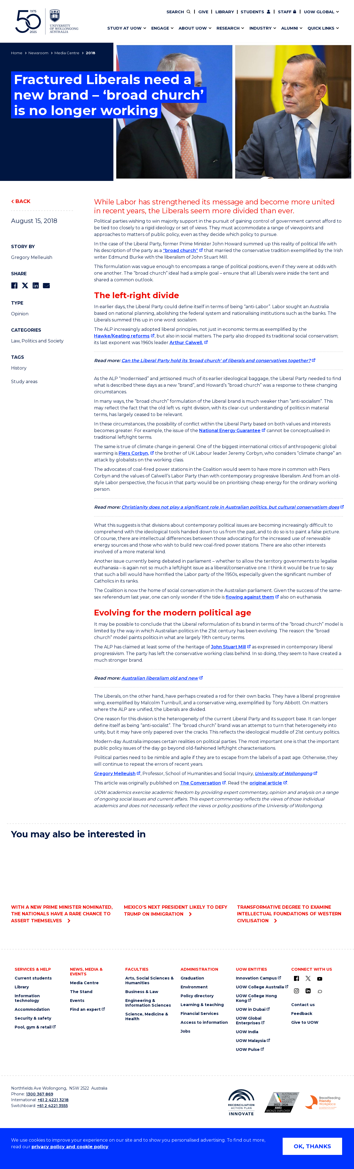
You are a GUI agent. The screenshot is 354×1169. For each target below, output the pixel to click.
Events (77, 1000)
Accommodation (32, 1009)
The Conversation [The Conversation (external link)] (200, 783)
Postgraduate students (279, 15)
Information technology (27, 998)
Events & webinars (124, 15)
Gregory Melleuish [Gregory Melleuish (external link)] (115, 773)
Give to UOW (304, 1022)
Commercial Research (275, 15)
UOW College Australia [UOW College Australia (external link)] (260, 987)
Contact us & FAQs (278, 15)
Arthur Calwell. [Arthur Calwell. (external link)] (186, 342)
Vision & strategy (188, 15)
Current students (33, 978)
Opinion (19, 313)
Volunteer (205, 15)
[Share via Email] (46, 285)
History (19, 368)
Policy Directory (202, 15)
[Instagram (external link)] (296, 991)
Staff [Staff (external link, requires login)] (284, 11)
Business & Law (141, 991)
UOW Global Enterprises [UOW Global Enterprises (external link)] (248, 1020)
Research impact (122, 15)
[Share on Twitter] (24, 285)
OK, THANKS (312, 1146)
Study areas (24, 381)
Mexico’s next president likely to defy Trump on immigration (177, 880)
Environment (194, 987)
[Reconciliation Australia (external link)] (241, 1102)
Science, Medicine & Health (146, 1016)
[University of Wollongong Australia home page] (46, 21)
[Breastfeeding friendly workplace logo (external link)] (322, 1102)
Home (16, 53)
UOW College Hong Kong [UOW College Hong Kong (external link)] (256, 998)
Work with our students (206, 15)
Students (252, 11)
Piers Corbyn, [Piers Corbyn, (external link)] (134, 453)
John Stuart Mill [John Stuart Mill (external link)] (228, 647)
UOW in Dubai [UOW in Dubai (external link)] (251, 1009)
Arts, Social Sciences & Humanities (149, 980)
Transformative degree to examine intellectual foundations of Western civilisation (290, 883)
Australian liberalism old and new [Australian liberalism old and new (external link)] (159, 678)
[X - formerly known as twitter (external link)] (308, 978)
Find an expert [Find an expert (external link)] (206, 15)
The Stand (81, 991)
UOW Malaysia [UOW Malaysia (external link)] (251, 1040)
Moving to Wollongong (200, 15)
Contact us (293, 15)
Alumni (111, 15)
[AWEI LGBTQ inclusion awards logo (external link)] (282, 1102)
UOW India (247, 1032)
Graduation (192, 978)
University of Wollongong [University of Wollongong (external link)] (283, 773)
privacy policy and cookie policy (70, 1146)
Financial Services (199, 1013)
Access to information (204, 1022)
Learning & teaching (202, 1004)
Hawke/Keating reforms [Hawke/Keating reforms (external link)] (122, 336)
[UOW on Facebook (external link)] (296, 978)
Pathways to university (129, 15)
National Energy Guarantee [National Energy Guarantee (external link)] (230, 430)
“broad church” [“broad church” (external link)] (180, 250)
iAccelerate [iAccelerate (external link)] (280, 15)
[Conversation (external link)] (319, 991)
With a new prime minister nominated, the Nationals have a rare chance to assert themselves (64, 883)
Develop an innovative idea (133, 15)
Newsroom (38, 53)
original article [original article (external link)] (265, 783)
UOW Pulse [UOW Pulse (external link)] (248, 1049)
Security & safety (33, 1018)
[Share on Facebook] (14, 285)
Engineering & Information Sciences (148, 1003)
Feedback (301, 1013)
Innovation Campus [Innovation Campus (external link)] (256, 978)
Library (224, 11)
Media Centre (66, 53)
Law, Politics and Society (37, 341)
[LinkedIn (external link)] (308, 991)
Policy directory (197, 996)
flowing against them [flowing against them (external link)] (250, 597)
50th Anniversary (275, 15)
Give (203, 11)
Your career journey (197, 15)
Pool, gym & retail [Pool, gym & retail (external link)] (33, 1027)
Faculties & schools (124, 15)
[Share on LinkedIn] (35, 285)
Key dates (114, 15)
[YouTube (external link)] (319, 979)
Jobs (185, 1031)
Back (22, 201)
